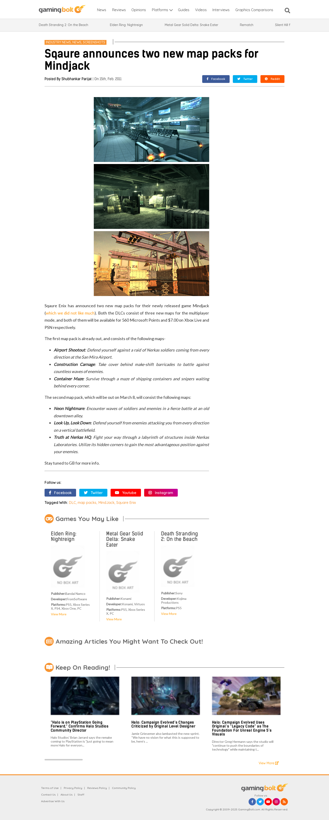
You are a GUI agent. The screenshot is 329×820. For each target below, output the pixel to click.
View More (58, 614)
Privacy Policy (73, 788)
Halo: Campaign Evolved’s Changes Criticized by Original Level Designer (163, 724)
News (76, 42)
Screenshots (94, 42)
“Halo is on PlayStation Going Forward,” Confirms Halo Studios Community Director (80, 726)
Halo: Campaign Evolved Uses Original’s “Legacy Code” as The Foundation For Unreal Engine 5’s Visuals (242, 728)
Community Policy (124, 788)
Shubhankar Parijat (76, 79)
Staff (80, 794)
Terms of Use (50, 788)
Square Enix (126, 502)
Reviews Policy (97, 788)
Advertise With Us (52, 801)
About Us (66, 794)
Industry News (58, 42)
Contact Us (48, 794)
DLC (72, 502)
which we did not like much (70, 312)
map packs (87, 502)
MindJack (106, 502)
